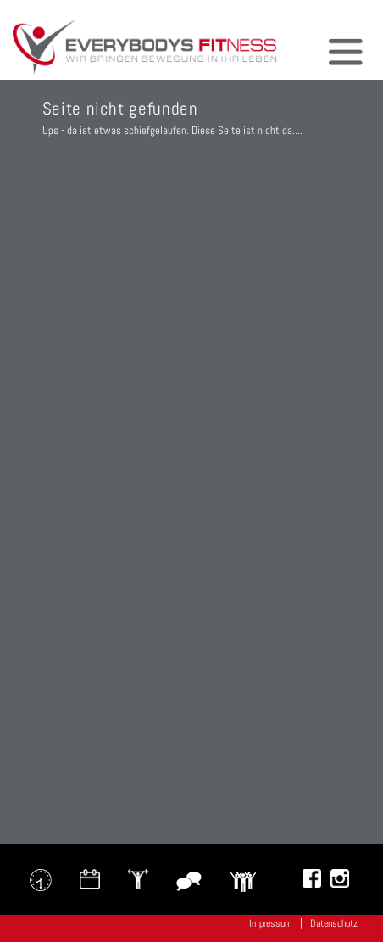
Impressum (270, 923)
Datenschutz (334, 923)
